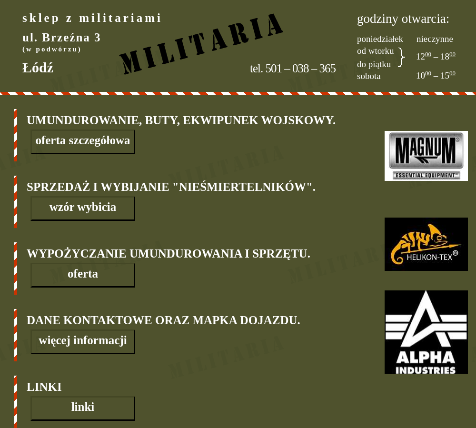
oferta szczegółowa (82, 140)
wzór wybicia (83, 206)
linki (83, 406)
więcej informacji (83, 340)
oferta (83, 273)
